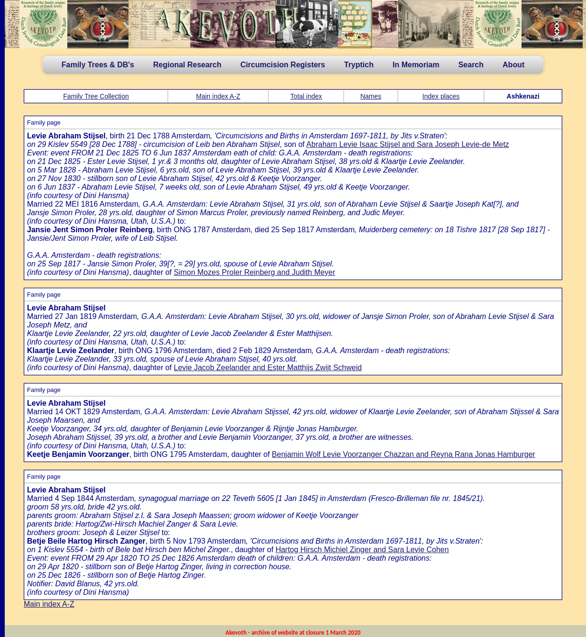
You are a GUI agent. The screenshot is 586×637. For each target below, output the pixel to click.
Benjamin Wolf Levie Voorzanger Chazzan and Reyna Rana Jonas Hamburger (403, 454)
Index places (441, 96)
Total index (306, 96)
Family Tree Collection (96, 96)
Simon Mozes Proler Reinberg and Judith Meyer (254, 272)
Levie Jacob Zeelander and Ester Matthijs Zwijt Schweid (268, 368)
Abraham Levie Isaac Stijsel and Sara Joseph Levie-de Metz (407, 144)
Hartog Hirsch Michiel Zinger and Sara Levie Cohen (362, 550)
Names (370, 96)
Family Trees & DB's (98, 65)
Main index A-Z (218, 96)
